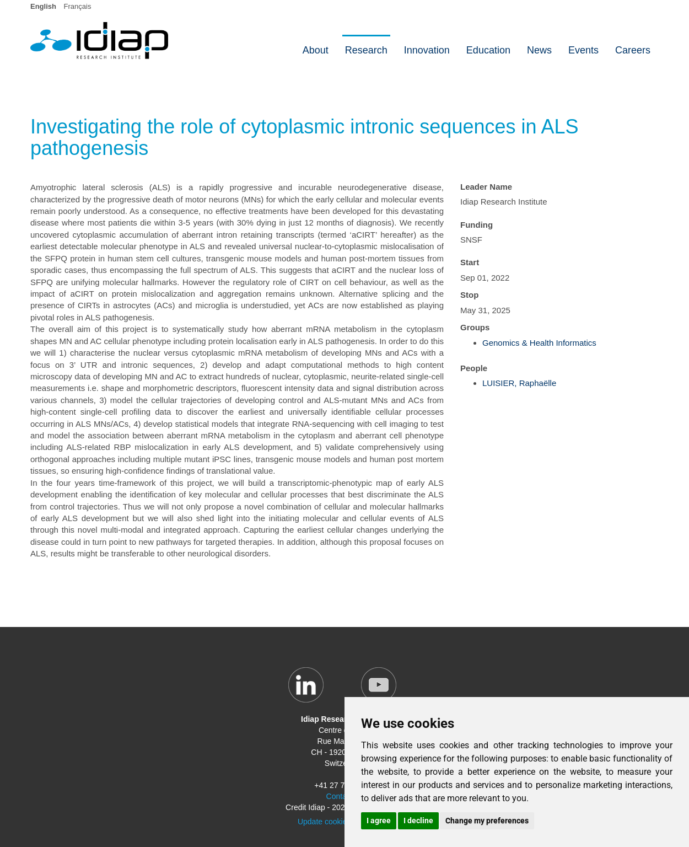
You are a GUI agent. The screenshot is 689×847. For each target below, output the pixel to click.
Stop (469, 294)
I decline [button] (418, 820)
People (473, 368)
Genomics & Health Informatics (539, 342)
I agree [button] (379, 820)
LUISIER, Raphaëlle (519, 383)
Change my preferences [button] (487, 820)
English (43, 6)
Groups (474, 327)
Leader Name (486, 186)
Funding (476, 224)
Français (77, 6)
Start (469, 262)
